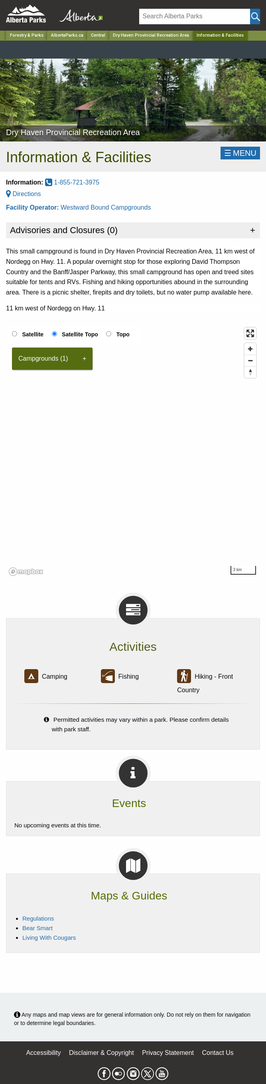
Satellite (32, 334)
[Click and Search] (255, 16)
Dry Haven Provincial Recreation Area (151, 35)
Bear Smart (37, 928)
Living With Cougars (49, 937)
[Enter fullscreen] (250, 333)
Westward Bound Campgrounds (106, 207)
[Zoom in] (250, 349)
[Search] (194, 16)
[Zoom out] (250, 360)
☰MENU (240, 153)
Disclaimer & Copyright (101, 1052)
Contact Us (217, 1052)
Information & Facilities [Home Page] (220, 35)
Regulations (38, 918)
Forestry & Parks (26, 35)
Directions (23, 193)
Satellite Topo (80, 334)
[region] (133, 451)
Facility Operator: (33, 207)
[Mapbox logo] (25, 571)
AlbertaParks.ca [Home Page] (67, 35)
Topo (123, 334)
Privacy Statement (168, 1052)
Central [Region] (98, 35)
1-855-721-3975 (72, 182)
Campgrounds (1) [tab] (43, 358)
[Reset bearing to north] (250, 372)
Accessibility (43, 1052)
